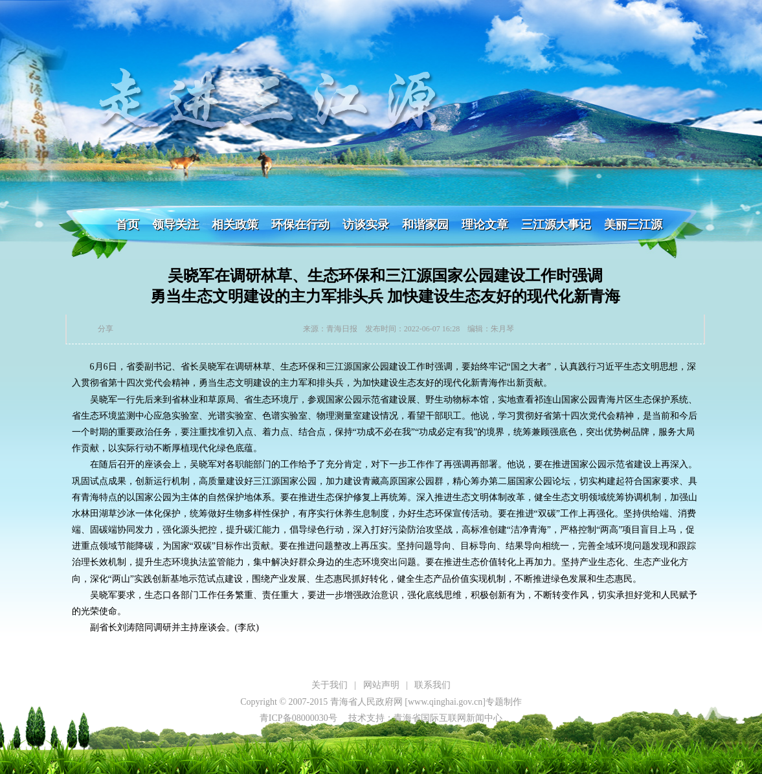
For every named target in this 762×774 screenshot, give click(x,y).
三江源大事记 (556, 224)
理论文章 (485, 224)
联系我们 (432, 685)
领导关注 (175, 224)
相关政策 (235, 224)
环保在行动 (300, 224)
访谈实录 (365, 224)
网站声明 (381, 685)
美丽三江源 (633, 224)
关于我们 (329, 685)
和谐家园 (425, 224)
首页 (127, 224)
